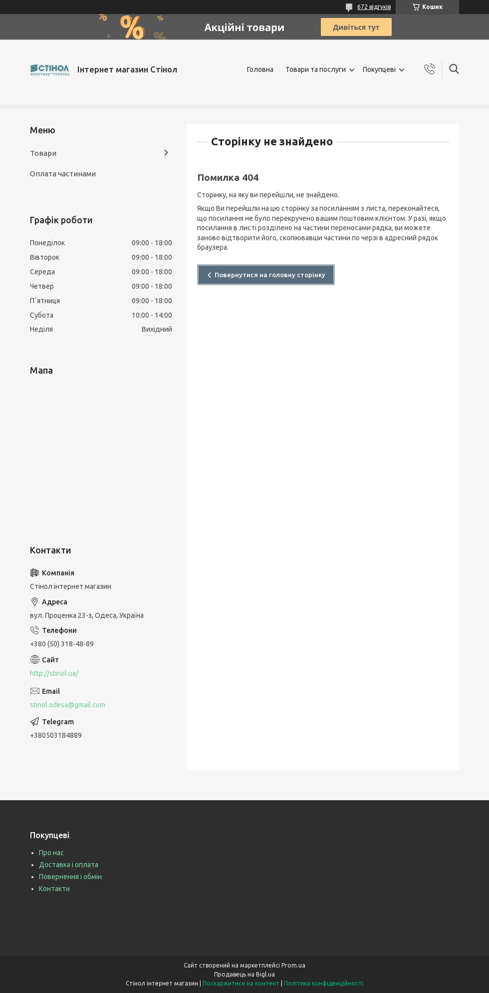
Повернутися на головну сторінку (270, 274)
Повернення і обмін (70, 877)
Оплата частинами (63, 173)
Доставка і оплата (68, 865)
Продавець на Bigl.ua (244, 974)
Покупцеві (379, 69)
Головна (260, 69)
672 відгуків (374, 6)
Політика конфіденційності (323, 983)
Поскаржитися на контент (241, 983)
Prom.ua (293, 965)
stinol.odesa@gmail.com (67, 705)
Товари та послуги (315, 69)
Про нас (51, 853)
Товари (43, 153)
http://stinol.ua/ (54, 673)
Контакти (54, 889)
